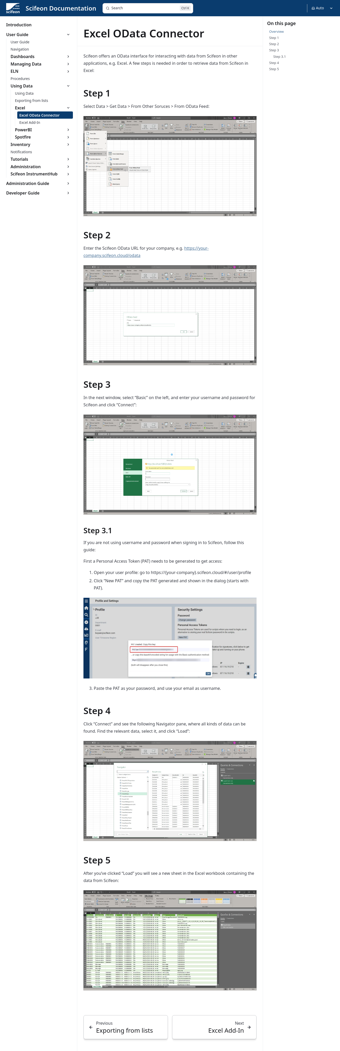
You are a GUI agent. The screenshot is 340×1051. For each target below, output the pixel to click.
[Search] (148, 8)
